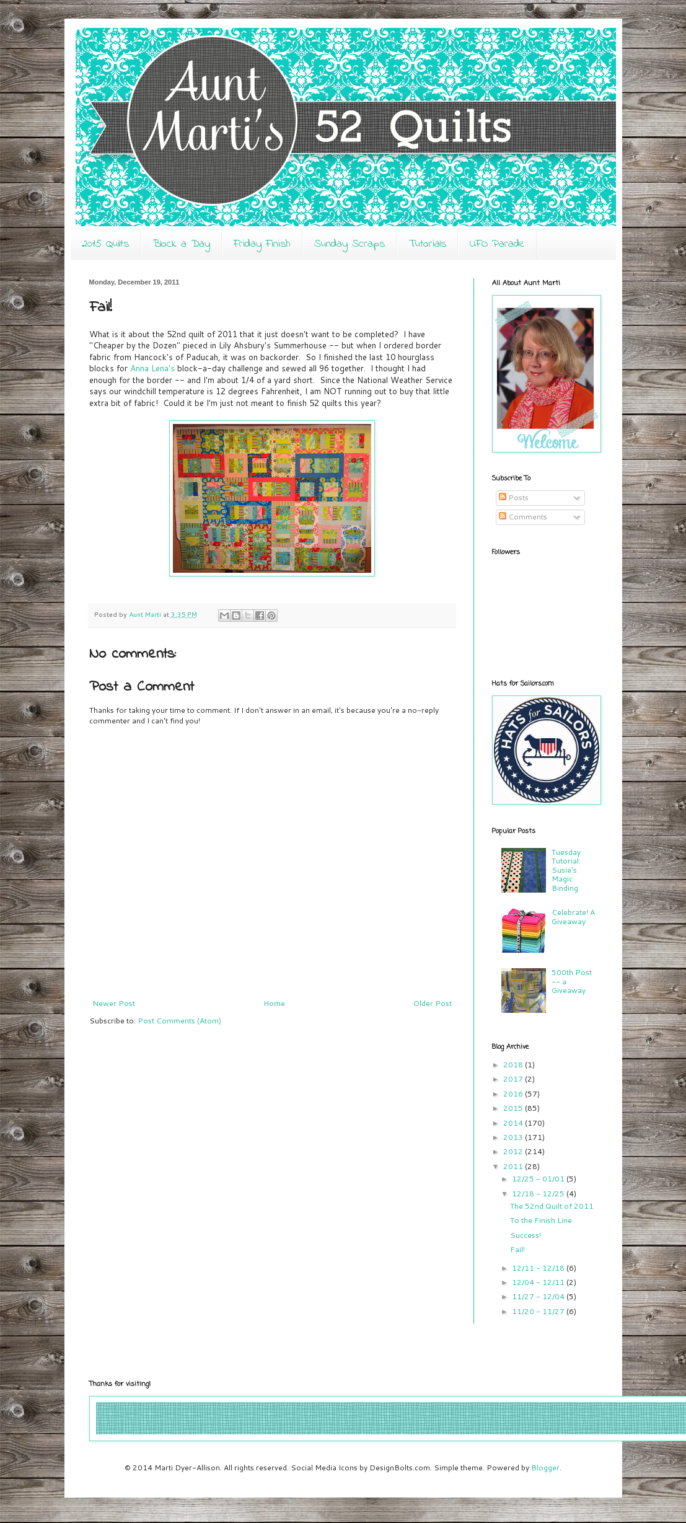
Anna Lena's (152, 368)
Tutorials (427, 244)
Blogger (545, 1467)
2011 (514, 1166)
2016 (514, 1093)
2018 (514, 1064)
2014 (514, 1123)
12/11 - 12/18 (539, 1268)
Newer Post (113, 1003)
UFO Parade (497, 244)
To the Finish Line (541, 1220)
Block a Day (181, 244)
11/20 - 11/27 (539, 1311)
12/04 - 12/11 (539, 1282)
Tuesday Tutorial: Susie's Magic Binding (566, 870)
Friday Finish (262, 244)
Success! (525, 1235)
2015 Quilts (105, 244)
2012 (514, 1151)
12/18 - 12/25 (539, 1193)
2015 (514, 1108)
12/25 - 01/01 (539, 1178)
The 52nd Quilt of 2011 (552, 1206)
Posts (514, 497)
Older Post (432, 1003)
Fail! (517, 1249)
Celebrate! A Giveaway (573, 916)
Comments (523, 516)
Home (274, 1003)
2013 (514, 1137)
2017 (514, 1079)
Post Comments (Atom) (179, 1020)
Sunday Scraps (349, 244)
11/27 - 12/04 (539, 1296)
